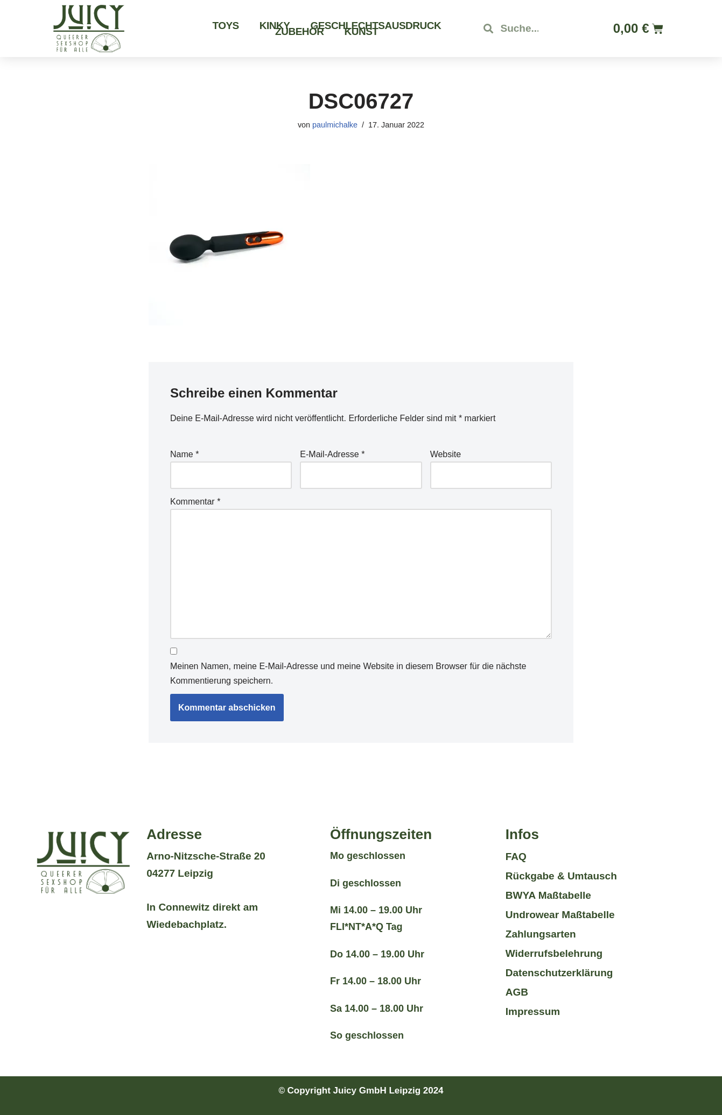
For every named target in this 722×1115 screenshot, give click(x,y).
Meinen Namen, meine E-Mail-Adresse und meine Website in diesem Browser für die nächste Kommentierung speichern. (348, 673)
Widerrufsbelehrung (554, 953)
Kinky (275, 26)
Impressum (533, 1011)
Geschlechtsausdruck (375, 26)
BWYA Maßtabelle (548, 895)
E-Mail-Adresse (332, 454)
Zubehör (299, 31)
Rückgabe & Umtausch (561, 876)
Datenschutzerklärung (559, 972)
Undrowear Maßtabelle (560, 914)
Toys (225, 26)
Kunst (361, 31)
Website (445, 454)
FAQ (516, 856)
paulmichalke (335, 124)
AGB (517, 992)
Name (184, 454)
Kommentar (195, 501)
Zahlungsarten (541, 934)
